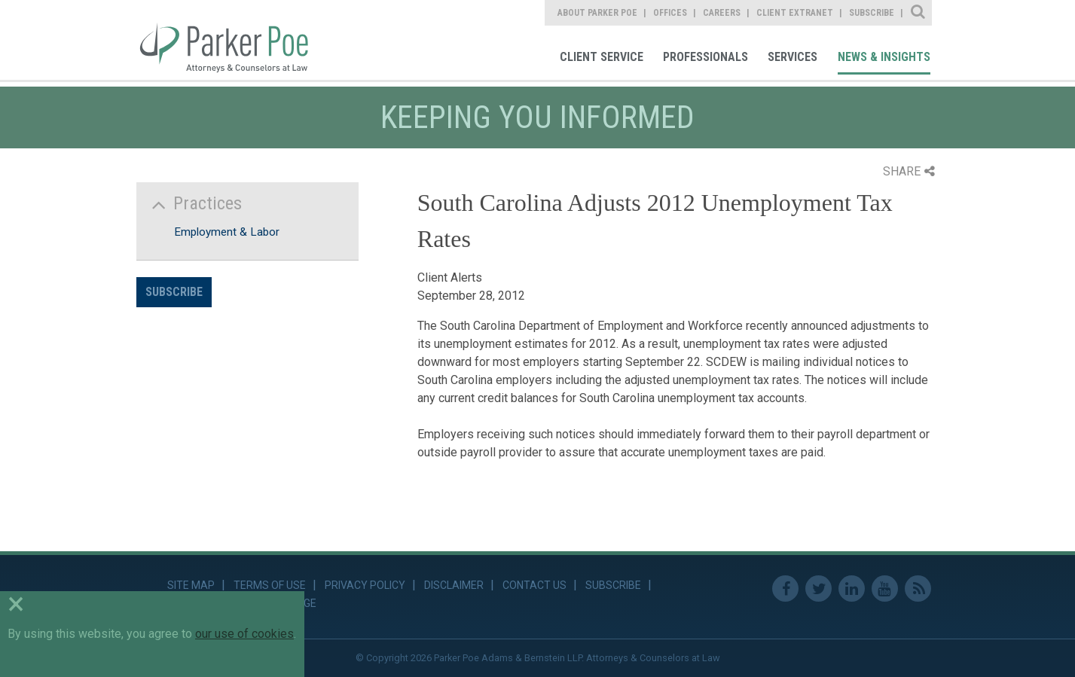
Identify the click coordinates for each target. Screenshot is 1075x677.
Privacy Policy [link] (365, 585)
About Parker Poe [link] (597, 13)
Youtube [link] (885, 588)
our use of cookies (244, 634)
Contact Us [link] (534, 585)
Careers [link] (722, 13)
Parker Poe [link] (232, 40)
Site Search (919, 13)
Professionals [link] (705, 57)
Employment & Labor (226, 232)
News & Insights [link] (884, 57)
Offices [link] (670, 13)
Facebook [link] (785, 588)
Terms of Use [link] (270, 585)
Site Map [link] (191, 585)
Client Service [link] (601, 57)
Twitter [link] (818, 588)
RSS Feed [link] (918, 588)
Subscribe (174, 292)
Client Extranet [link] (794, 13)
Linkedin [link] (851, 588)
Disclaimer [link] (454, 585)
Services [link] (792, 57)
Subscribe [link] (871, 13)
